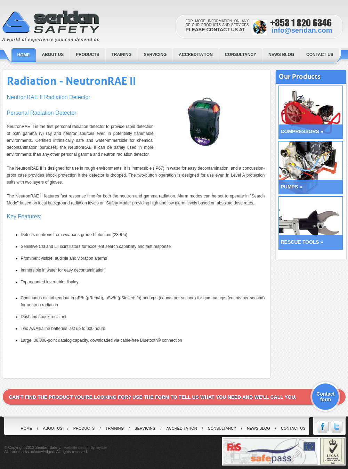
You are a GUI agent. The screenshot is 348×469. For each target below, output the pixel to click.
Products (84, 428)
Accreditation (181, 428)
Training (114, 428)
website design (77, 447)
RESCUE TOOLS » (302, 242)
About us (53, 428)
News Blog (258, 428)
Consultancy (222, 428)
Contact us (293, 428)
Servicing (145, 428)
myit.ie (101, 447)
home (26, 428)
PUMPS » (291, 186)
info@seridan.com (302, 30)
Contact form (325, 396)
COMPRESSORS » (302, 131)
